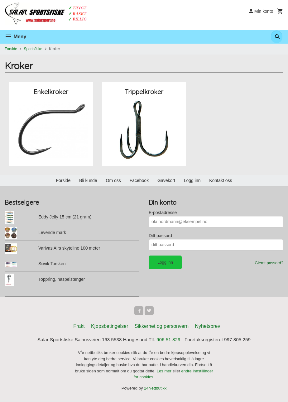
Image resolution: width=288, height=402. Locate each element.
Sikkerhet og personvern (162, 327)
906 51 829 (169, 341)
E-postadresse (163, 212)
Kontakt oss (220, 180)
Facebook (139, 180)
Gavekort (166, 180)
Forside (11, 49)
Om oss (113, 180)
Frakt (78, 327)
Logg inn (192, 180)
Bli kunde (88, 180)
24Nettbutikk (155, 389)
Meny (15, 36)
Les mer (165, 372)
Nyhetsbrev (207, 327)
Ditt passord (160, 235)
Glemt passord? (269, 263)
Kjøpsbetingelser (109, 327)
